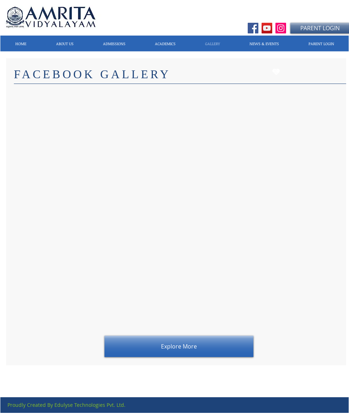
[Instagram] (280, 28)
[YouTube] (267, 28)
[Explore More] (178, 346)
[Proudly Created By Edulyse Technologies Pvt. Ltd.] (66, 405)
